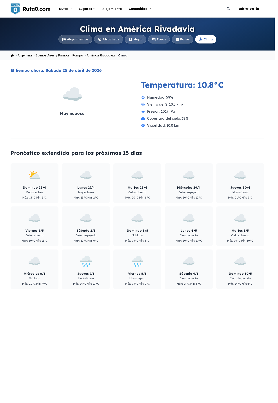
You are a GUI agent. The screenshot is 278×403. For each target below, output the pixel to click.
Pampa (77, 55)
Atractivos (108, 39)
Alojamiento (112, 9)
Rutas (65, 9)
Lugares (87, 9)
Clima (206, 39)
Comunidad (140, 9)
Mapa (136, 39)
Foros (159, 39)
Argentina (25, 55)
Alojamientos (75, 39)
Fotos (182, 39)
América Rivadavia (101, 55)
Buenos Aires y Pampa (52, 55)
